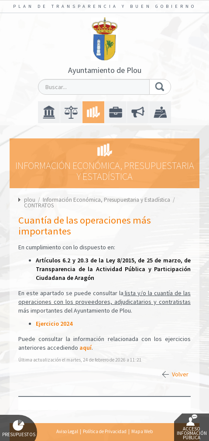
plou (29, 199)
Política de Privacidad (105, 431)
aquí (85, 347)
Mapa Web (142, 431)
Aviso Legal (67, 431)
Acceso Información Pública (192, 427)
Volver (180, 374)
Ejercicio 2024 (54, 323)
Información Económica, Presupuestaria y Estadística (107, 199)
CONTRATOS (39, 205)
